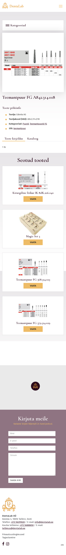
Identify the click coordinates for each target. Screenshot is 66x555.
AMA (62, 545)
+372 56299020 (18, 522)
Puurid (26, 124)
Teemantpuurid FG (38, 124)
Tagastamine (8, 537)
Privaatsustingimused (13, 534)
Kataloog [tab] (32, 138)
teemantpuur (19, 128)
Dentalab (14, 5)
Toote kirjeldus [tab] (13, 138)
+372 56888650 (27, 525)
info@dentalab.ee (44, 522)
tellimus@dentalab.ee (13, 528)
